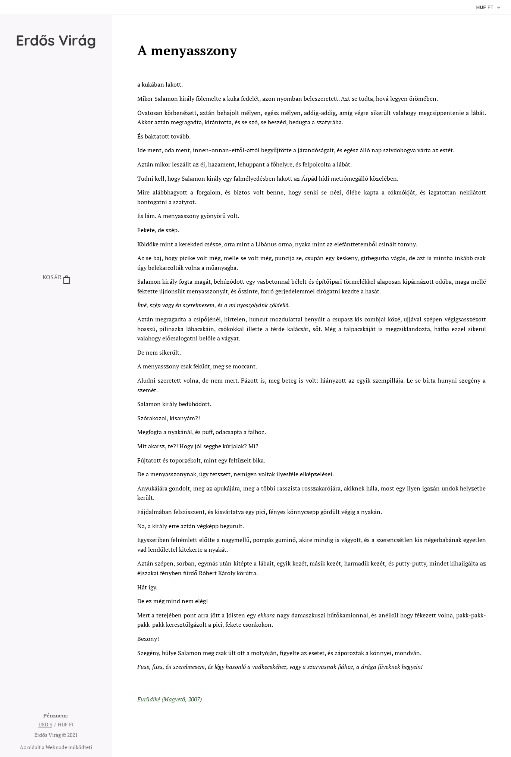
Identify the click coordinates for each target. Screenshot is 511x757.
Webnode (56, 747)
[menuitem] (56, 300)
